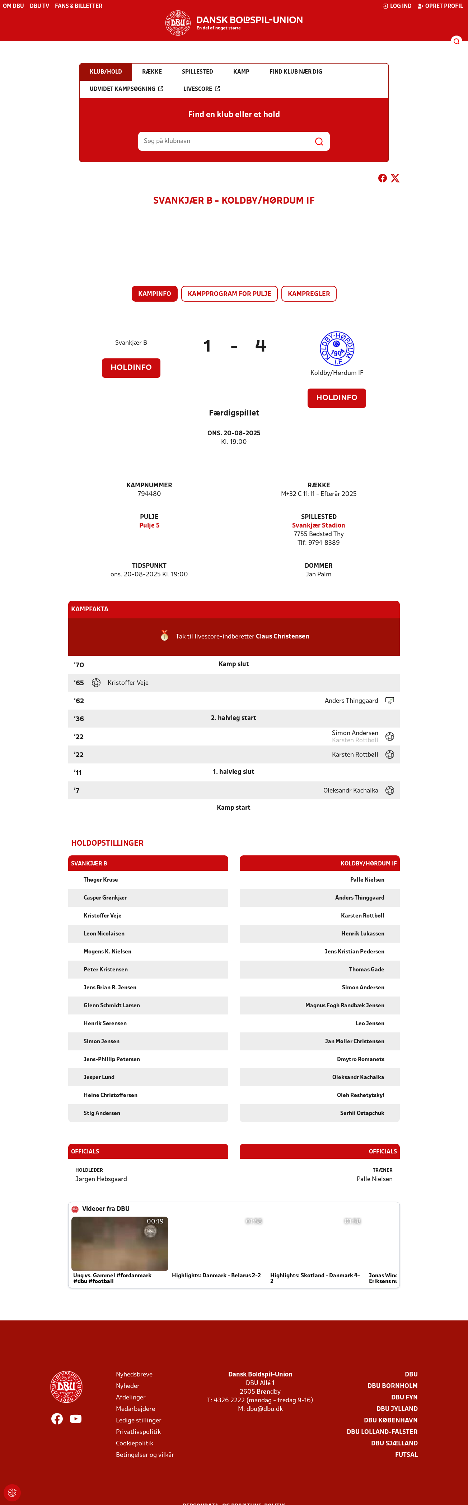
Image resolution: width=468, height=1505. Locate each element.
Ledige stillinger (139, 1420)
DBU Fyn (404, 1397)
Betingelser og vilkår (145, 1455)
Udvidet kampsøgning (126, 89)
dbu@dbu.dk (265, 1409)
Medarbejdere (135, 1409)
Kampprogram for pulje (229, 294)
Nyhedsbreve (134, 1374)
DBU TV (39, 6)
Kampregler (309, 294)
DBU (411, 1374)
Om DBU (13, 6)
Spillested (319, 517)
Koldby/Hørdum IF (337, 373)
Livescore (201, 89)
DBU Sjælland (394, 1443)
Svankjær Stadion (318, 526)
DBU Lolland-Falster (382, 1432)
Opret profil (440, 6)
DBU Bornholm (393, 1386)
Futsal (406, 1455)
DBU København (391, 1420)
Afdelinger (131, 1397)
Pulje (149, 517)
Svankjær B (131, 343)
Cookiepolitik (134, 1443)
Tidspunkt (149, 566)
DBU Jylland (397, 1409)
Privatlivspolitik (138, 1432)
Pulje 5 (149, 526)
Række (319, 486)
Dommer (319, 566)
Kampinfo (154, 294)
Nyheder (128, 1386)
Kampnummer (149, 486)
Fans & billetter (78, 6)
